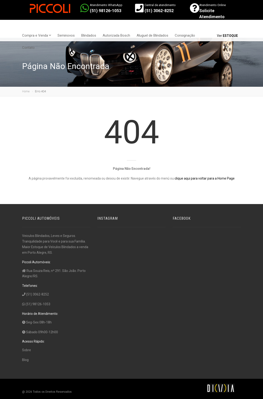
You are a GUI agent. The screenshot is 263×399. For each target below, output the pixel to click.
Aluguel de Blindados (152, 35)
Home (26, 91)
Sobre (26, 350)
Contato (28, 47)
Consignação (185, 35)
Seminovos (66, 35)
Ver (227, 36)
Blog (25, 360)
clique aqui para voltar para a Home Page (205, 178)
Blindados (88, 35)
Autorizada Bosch (116, 35)
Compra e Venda (36, 35)
